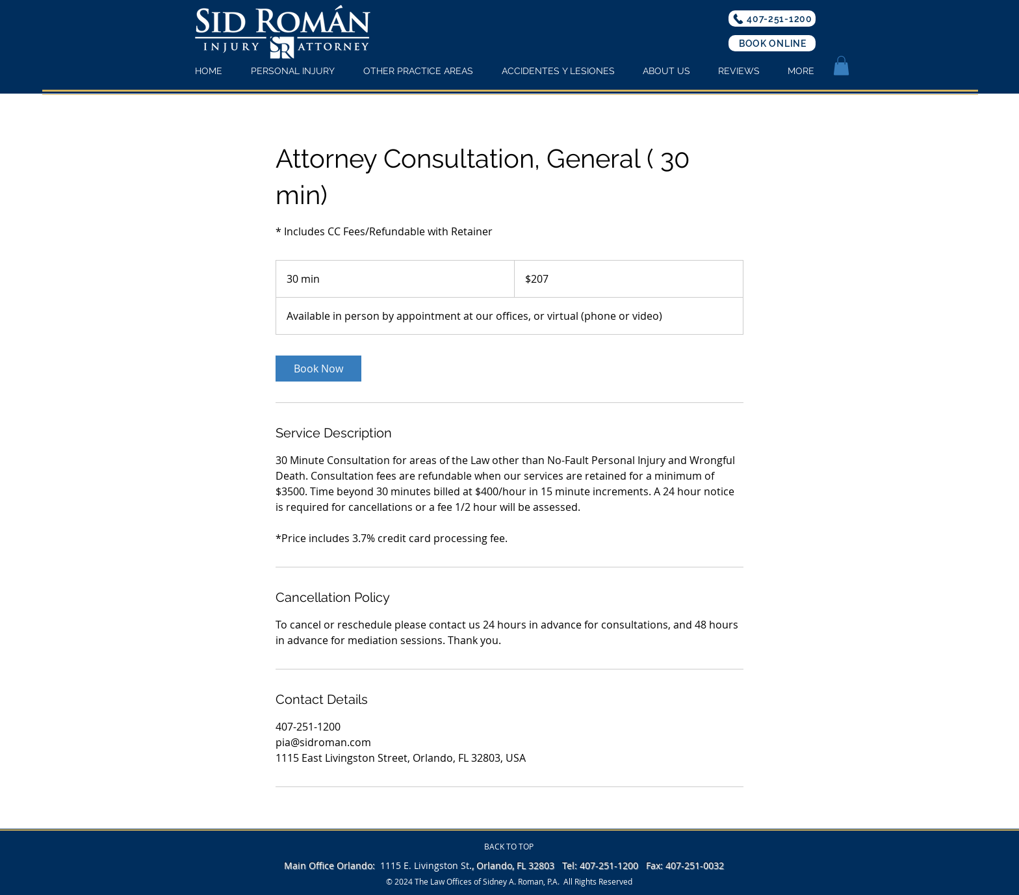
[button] (841, 65)
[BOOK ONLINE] (772, 43)
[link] (318, 369)
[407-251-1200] (772, 18)
